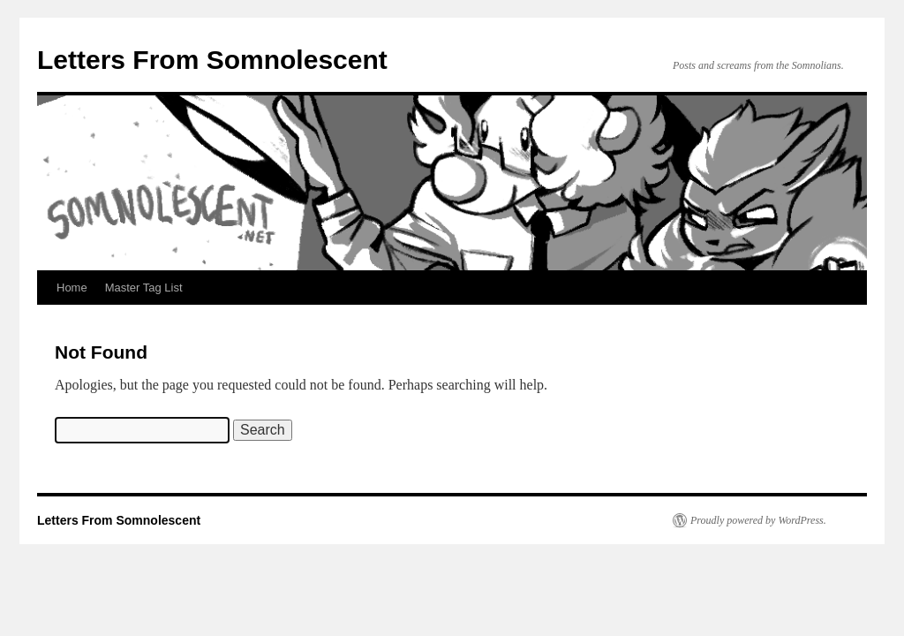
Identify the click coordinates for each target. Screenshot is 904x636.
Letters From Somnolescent (212, 59)
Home (71, 287)
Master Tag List (144, 287)
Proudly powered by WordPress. (758, 520)
